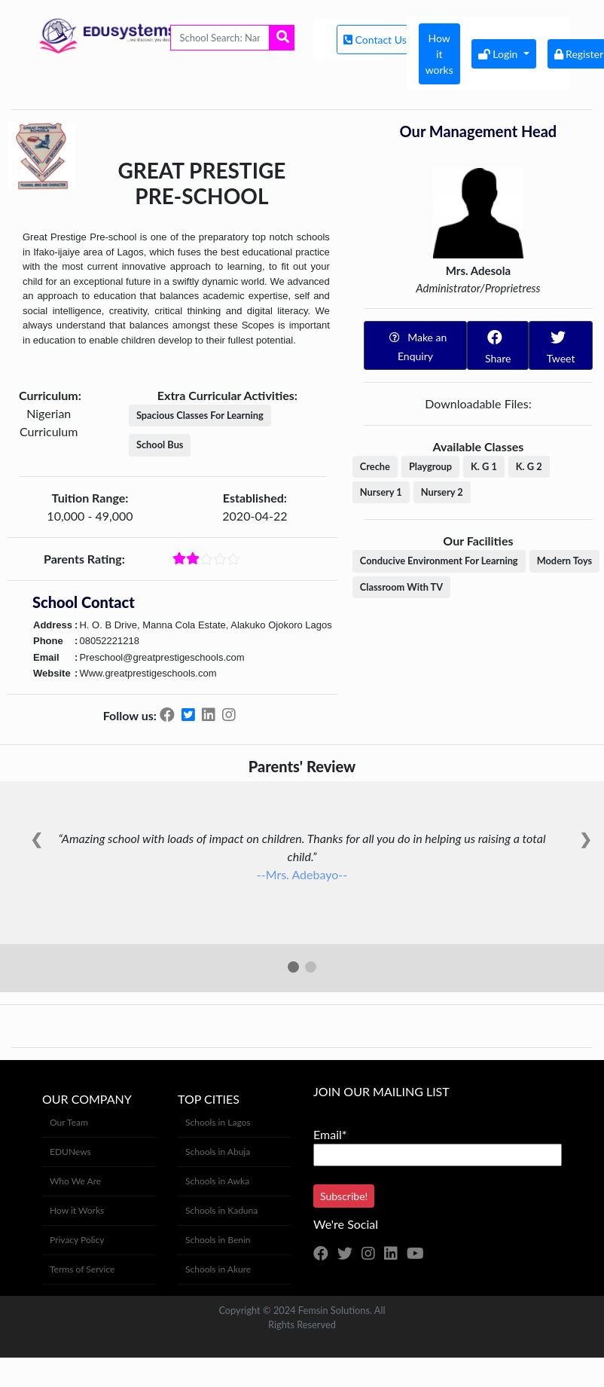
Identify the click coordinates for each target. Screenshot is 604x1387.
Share (496, 345)
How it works (439, 54)
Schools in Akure (218, 1269)
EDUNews (70, 1151)
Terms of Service (82, 1269)
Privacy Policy (77, 1239)
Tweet (560, 345)
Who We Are (75, 1181)
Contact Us (376, 39)
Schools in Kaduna (221, 1210)
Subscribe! (344, 1196)
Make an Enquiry (415, 344)
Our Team (69, 1122)
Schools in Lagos (218, 1122)
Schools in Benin (218, 1239)
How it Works (77, 1210)
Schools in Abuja (217, 1151)
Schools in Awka (217, 1181)
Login (499, 53)
